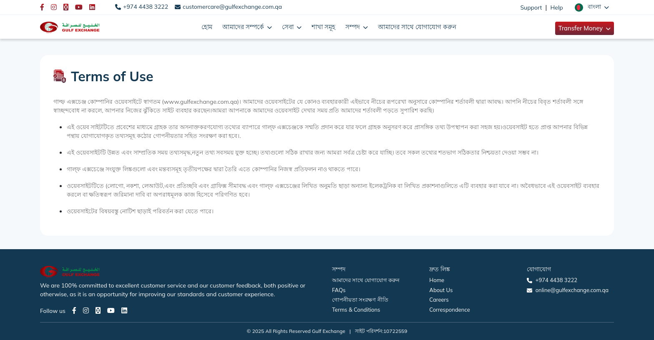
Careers (438, 299)
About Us (441, 290)
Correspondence (449, 309)
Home (436, 280)
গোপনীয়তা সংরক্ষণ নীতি (360, 299)
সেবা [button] (288, 27)
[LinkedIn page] (124, 310)
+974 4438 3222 (145, 6)
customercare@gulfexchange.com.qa (232, 6)
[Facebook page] (74, 310)
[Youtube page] (111, 310)
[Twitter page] (98, 310)
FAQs (338, 290)
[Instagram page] (86, 310)
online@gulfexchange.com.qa (572, 290)
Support (531, 7)
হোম (206, 27)
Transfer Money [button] (581, 28)
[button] (592, 7)
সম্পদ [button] (353, 27)
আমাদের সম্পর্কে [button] (244, 27)
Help (557, 7)
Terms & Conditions (356, 309)
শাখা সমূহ (323, 27)
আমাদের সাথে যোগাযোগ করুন (417, 27)
